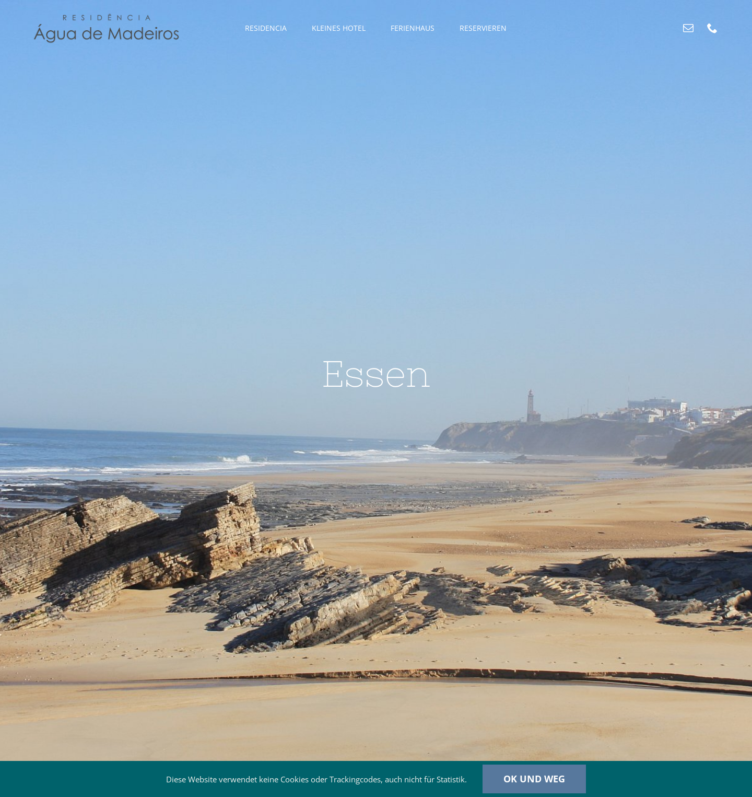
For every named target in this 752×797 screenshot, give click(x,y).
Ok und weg (534, 778)
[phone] (712, 28)
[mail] (688, 28)
